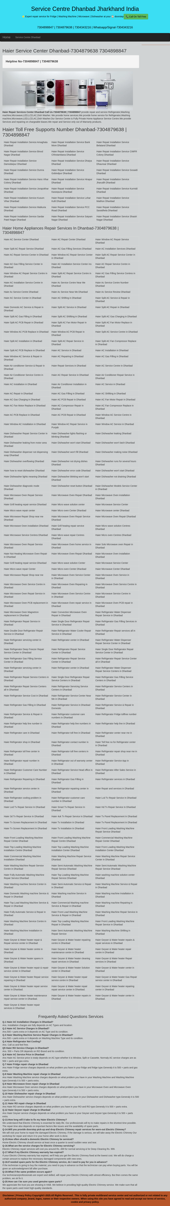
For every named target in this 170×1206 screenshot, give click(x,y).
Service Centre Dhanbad (27, 37)
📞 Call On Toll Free (136, 16)
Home (6, 37)
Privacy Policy (23, 1195)
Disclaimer (8, 1195)
